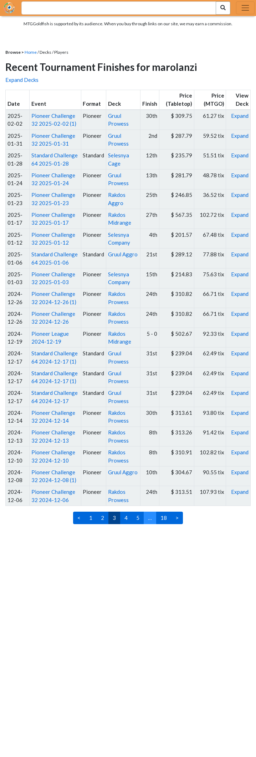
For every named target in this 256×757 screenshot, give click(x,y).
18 (163, 518)
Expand (240, 116)
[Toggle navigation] (245, 7)
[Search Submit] (223, 8)
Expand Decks (22, 80)
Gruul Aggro (123, 254)
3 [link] (114, 518)
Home (31, 52)
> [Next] (177, 518)
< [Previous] (79, 518)
